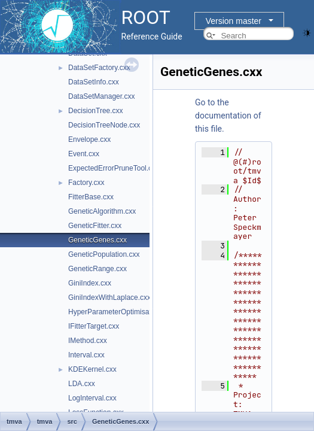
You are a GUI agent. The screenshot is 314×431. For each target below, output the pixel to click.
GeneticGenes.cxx (97, 240)
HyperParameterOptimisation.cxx (120, 312)
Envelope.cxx (89, 139)
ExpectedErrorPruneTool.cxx (113, 168)
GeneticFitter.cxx (94, 225)
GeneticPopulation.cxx (103, 254)
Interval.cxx (86, 355)
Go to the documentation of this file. (228, 115)
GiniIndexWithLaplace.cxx (109, 297)
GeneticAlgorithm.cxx (102, 211)
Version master (233, 21)
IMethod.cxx (87, 340)
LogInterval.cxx (92, 398)
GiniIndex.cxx (89, 283)
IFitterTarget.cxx (93, 326)
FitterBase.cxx (91, 197)
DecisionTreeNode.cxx (104, 125)
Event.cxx (83, 154)
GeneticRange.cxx (97, 269)
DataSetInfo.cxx (93, 82)
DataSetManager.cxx (101, 96)
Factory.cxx (86, 182)
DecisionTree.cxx (95, 111)
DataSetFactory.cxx (99, 67)
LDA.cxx (81, 384)
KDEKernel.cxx (92, 369)
